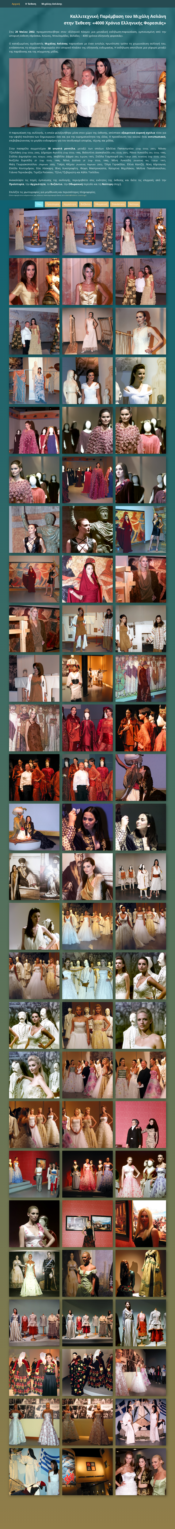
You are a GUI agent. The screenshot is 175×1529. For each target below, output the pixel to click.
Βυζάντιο (85, 204)
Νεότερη (134, 204)
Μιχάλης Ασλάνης (52, 3)
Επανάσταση (118, 204)
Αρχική (16, 3)
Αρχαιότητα (70, 204)
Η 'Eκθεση (30, 3)
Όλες (39, 204)
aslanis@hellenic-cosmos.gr (75, 195)
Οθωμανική (101, 204)
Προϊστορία (52, 204)
